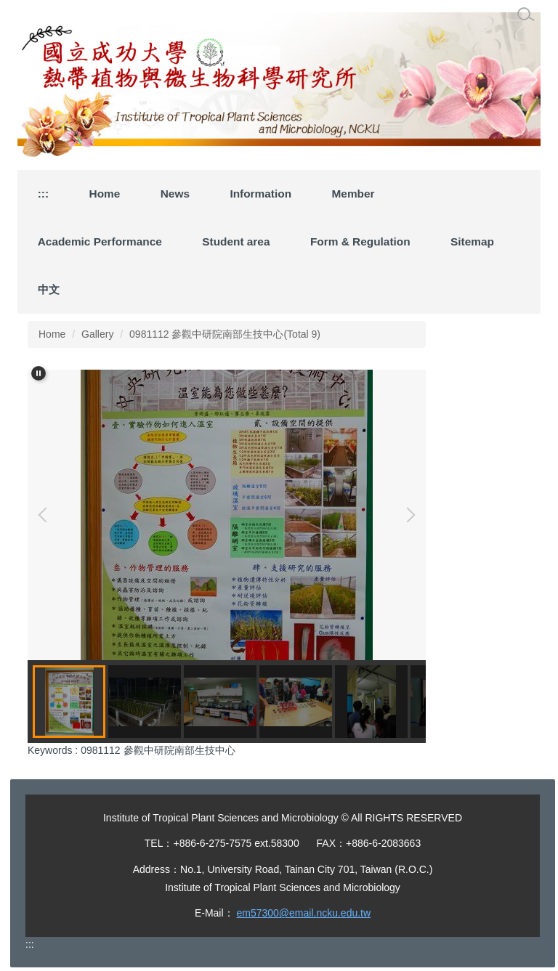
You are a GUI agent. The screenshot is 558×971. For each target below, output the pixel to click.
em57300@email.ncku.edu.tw (303, 913)
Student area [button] (236, 241)
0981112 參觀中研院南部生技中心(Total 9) (224, 334)
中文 (49, 289)
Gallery (97, 334)
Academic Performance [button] (100, 241)
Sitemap (472, 241)
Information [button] (260, 193)
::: (43, 193)
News (175, 193)
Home (105, 193)
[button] (38, 373)
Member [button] (353, 193)
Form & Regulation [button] (360, 241)
